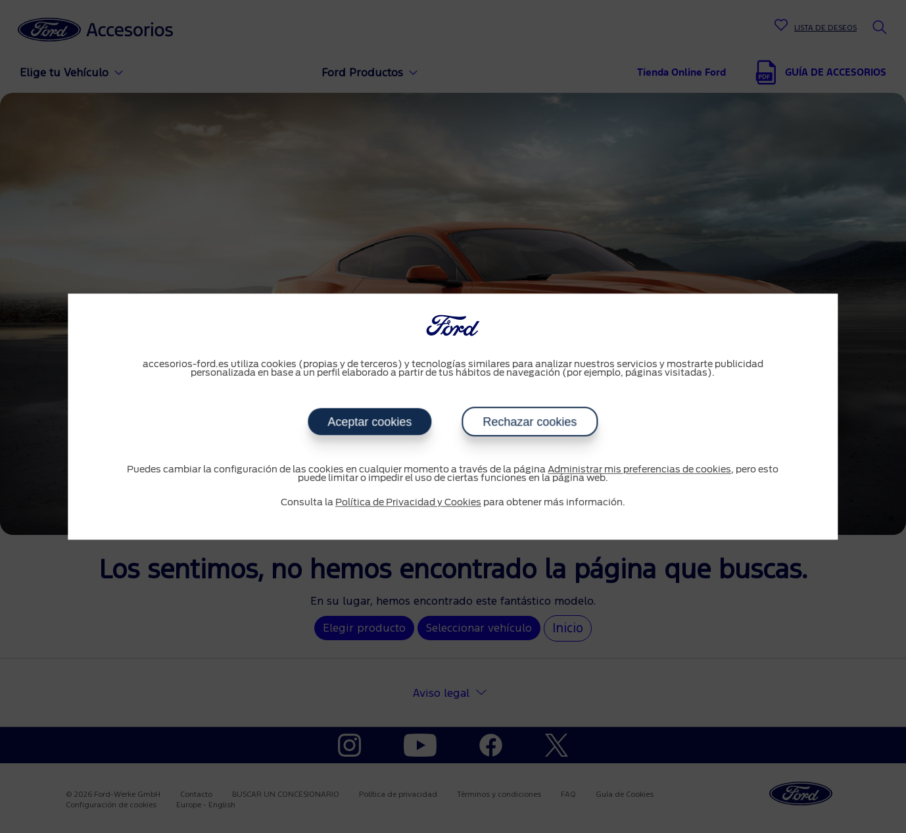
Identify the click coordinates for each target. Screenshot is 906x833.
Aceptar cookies (369, 421)
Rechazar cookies (530, 421)
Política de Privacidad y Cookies (408, 502)
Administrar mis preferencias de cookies (639, 469)
